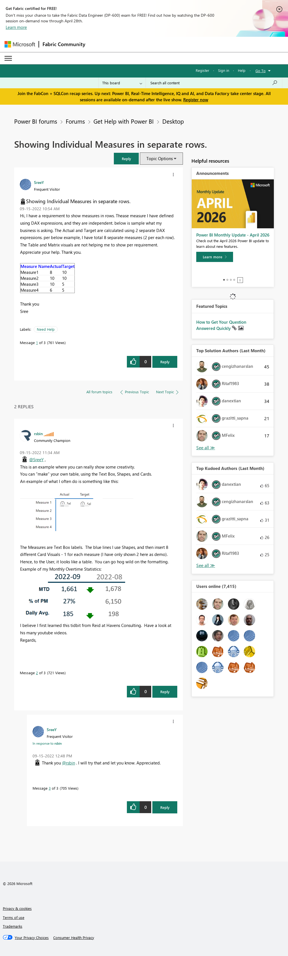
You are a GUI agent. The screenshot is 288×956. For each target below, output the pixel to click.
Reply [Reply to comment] (165, 691)
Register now (195, 99)
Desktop (173, 121)
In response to (47, 743)
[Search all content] (214, 83)
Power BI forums (35, 121)
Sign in (223, 70)
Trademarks (12, 926)
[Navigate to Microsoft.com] (20, 44)
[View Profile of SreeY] (39, 182)
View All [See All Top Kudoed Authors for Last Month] (205, 565)
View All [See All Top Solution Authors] (205, 447)
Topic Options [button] (159, 158)
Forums (75, 121)
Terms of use (13, 917)
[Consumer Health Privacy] (73, 938)
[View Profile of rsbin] (38, 433)
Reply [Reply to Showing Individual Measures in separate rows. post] (165, 361)
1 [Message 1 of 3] (37, 342)
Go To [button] (260, 70)
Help (242, 70)
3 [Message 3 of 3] (50, 788)
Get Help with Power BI (123, 121)
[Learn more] (214, 257)
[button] (126, 158)
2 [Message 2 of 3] (37, 672)
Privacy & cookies (17, 908)
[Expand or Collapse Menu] (8, 58)
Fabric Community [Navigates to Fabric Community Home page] (63, 44)
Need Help (46, 329)
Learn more (16, 27)
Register (202, 70)
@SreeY (36, 459)
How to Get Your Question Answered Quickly (221, 325)
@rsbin (68, 763)
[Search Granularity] (122, 83)
